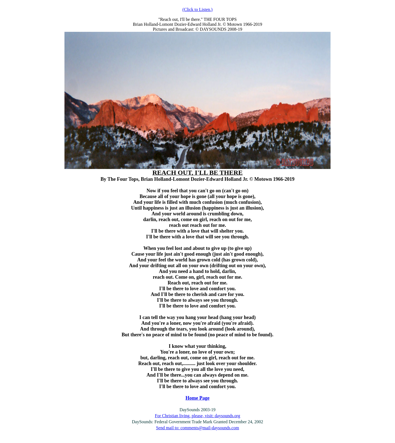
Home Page (197, 398)
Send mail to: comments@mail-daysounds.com (197, 427)
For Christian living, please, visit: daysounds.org (197, 415)
